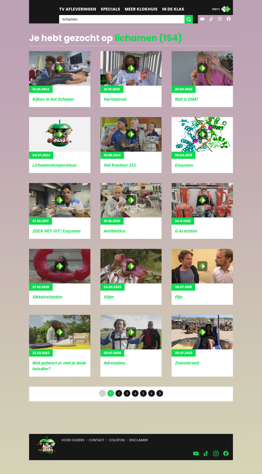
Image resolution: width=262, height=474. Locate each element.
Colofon (117, 440)
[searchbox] (124, 19)
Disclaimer (138, 440)
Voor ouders (72, 440)
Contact (96, 440)
